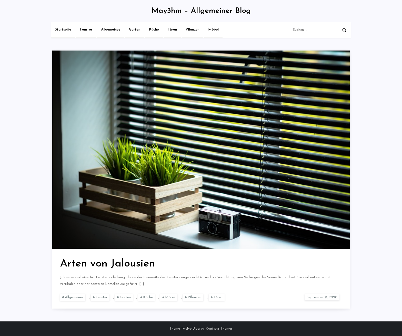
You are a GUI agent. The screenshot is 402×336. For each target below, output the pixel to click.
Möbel (213, 30)
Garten (134, 30)
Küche (154, 30)
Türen (172, 30)
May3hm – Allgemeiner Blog (201, 11)
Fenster (86, 30)
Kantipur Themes (219, 329)
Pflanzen (192, 30)
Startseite (63, 30)
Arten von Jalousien (107, 263)
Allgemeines (110, 30)
